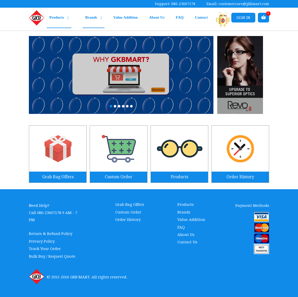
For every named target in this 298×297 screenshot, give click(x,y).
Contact (201, 17)
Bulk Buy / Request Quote (52, 256)
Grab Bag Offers (129, 204)
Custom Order (128, 212)
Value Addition (125, 17)
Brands (93, 17)
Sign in (243, 18)
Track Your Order (45, 248)
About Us (156, 17)
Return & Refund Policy (50, 233)
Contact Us (187, 242)
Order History (128, 219)
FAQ (180, 17)
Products (59, 17)
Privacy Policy (42, 241)
